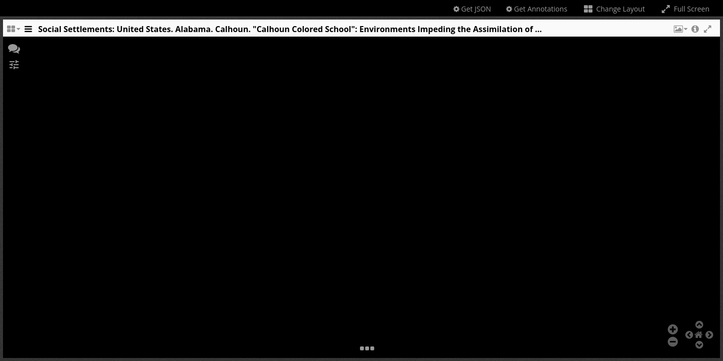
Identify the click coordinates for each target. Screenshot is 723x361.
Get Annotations (536, 9)
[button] (679, 31)
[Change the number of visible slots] (13, 31)
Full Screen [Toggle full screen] (684, 9)
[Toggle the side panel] (28, 31)
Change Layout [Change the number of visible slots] (613, 9)
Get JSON (472, 9)
